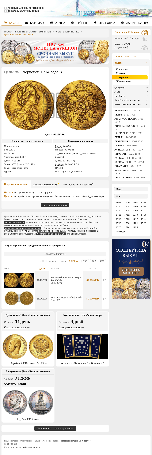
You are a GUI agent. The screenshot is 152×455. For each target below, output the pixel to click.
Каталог (14, 22)
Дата (41, 268)
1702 (143, 202)
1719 (118, 223)
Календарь (36, 22)
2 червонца (122, 69)
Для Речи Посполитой (127, 100)
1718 (143, 219)
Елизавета (128, 133)
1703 (118, 206)
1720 (127, 223)
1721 (135, 223)
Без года (120, 231)
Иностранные (129, 177)
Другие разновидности (55, 205)
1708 (127, 210)
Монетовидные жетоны (127, 104)
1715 (118, 219)
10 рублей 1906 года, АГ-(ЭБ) (28, 363)
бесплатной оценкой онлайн (51, 234)
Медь (117, 91)
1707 (118, 210)
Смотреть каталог (15, 327)
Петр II (125, 114)
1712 (127, 215)
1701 (135, 202)
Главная (8, 32)
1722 (143, 223)
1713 (135, 215)
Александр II (128, 158)
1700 (127, 202)
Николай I (127, 154)
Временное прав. (129, 172)
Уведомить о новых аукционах (57, 428)
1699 (118, 202)
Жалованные (123, 81)
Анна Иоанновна (129, 120)
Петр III (125, 137)
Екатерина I (128, 110)
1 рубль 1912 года (27, 419)
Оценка (59, 22)
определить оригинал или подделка (22, 228)
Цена (92, 268)
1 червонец (68, 32)
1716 (127, 219)
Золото (57, 32)
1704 (127, 206)
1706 (143, 206)
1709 (135, 210)
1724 (127, 227)
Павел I (125, 145)
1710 (143, 210)
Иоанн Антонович (130, 127)
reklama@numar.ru (31, 447)
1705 (135, 206)
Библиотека (106, 22)
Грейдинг (81, 22)
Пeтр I (49, 32)
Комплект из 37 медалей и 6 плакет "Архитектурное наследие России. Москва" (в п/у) (83, 363)
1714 (78, 32)
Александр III (129, 162)
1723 (118, 227)
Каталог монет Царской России (29, 32)
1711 (118, 215)
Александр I (128, 149)
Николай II (127, 166)
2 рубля (120, 73)
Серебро (119, 87)
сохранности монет (14, 222)
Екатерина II (128, 141)
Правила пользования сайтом (76, 441)
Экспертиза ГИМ (136, 22)
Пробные (119, 96)
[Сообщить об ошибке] (105, 280)
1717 (135, 219)
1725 (135, 227)
